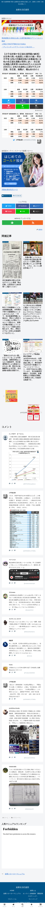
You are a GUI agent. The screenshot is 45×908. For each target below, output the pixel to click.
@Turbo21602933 (29, 673)
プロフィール (12, 899)
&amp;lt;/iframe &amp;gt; (22, 847)
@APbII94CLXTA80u (29, 551)
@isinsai (29, 656)
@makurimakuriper (29, 583)
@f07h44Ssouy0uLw (29, 484)
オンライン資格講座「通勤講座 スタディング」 (33, 895)
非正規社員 (17, 195)
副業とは (33, 890)
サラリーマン (6, 195)
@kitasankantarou (29, 631)
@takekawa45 (29, 809)
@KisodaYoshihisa (29, 758)
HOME (12, 890)
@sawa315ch (29, 610)
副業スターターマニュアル (15, 874)
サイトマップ (33, 899)
